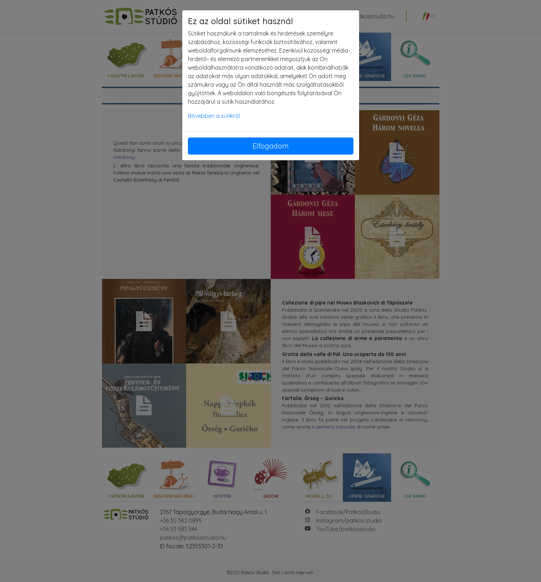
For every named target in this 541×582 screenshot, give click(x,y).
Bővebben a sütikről (214, 115)
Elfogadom (271, 145)
